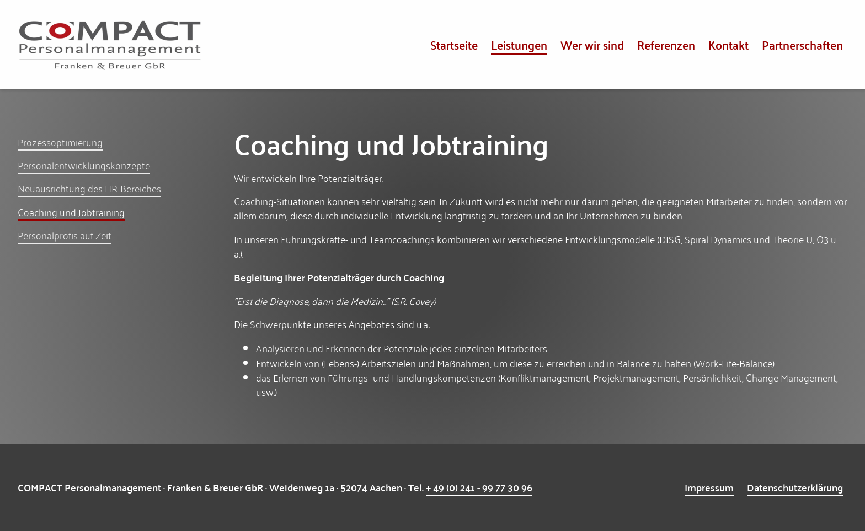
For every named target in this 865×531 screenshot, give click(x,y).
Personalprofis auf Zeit (64, 235)
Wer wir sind (592, 44)
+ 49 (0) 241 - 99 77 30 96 (479, 487)
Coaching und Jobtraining (71, 212)
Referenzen (666, 44)
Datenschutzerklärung (795, 487)
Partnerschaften (802, 44)
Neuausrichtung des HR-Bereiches (89, 188)
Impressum (709, 487)
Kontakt (728, 44)
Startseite (454, 44)
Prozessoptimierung (60, 142)
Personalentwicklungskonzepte (84, 165)
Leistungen (519, 44)
